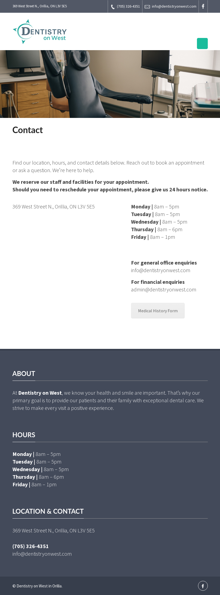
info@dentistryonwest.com (170, 6)
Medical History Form (158, 310)
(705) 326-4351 (125, 6)
